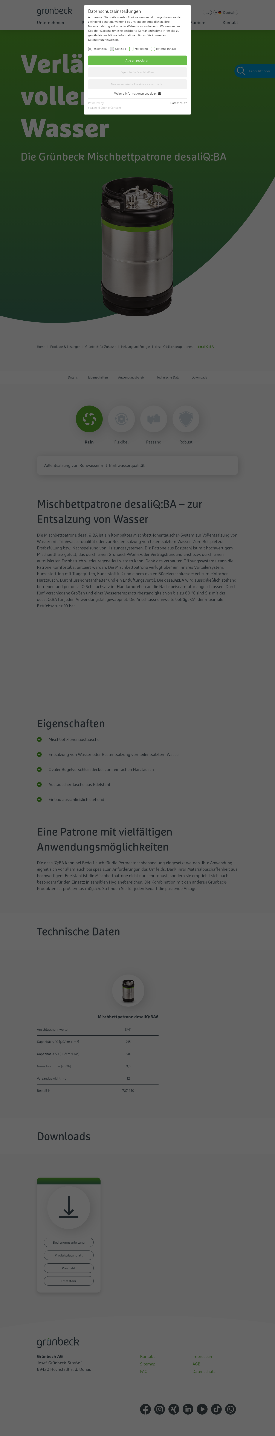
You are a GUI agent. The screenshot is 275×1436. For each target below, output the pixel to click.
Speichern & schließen (137, 72)
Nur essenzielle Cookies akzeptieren (137, 84)
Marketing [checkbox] (141, 48)
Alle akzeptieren (137, 60)
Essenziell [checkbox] (100, 48)
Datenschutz (178, 103)
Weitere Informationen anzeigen (137, 93)
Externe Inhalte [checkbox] (166, 48)
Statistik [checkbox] (120, 48)
